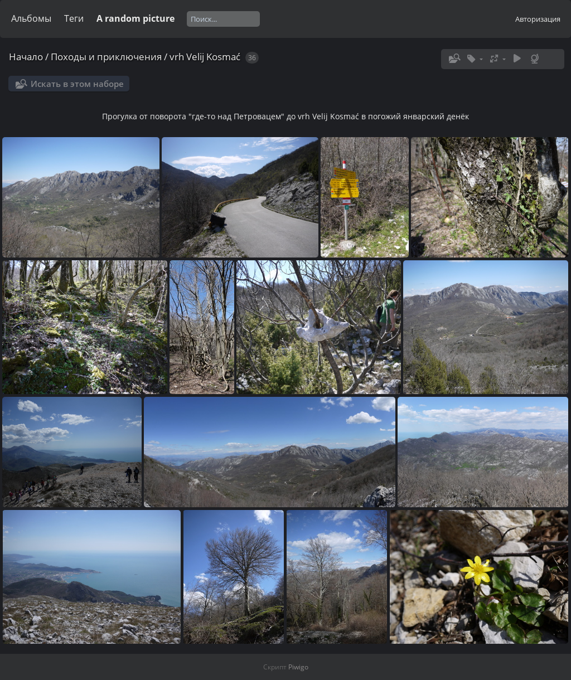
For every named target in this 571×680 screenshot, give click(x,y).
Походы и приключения (106, 56)
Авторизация (537, 19)
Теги (74, 18)
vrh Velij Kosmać (205, 56)
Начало (26, 56)
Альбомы (31, 18)
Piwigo (298, 667)
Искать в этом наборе (77, 83)
